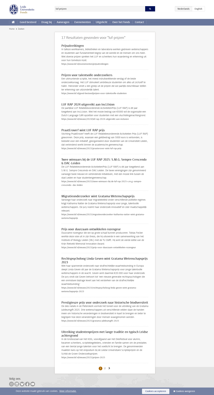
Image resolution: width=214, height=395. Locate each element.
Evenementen (82, 22)
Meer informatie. (67, 391)
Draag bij (46, 22)
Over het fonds (121, 22)
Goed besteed (28, 22)
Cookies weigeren (185, 391)
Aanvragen (63, 22)
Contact (139, 22)
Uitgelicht (101, 22)
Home (11, 29)
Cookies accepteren (155, 391)
